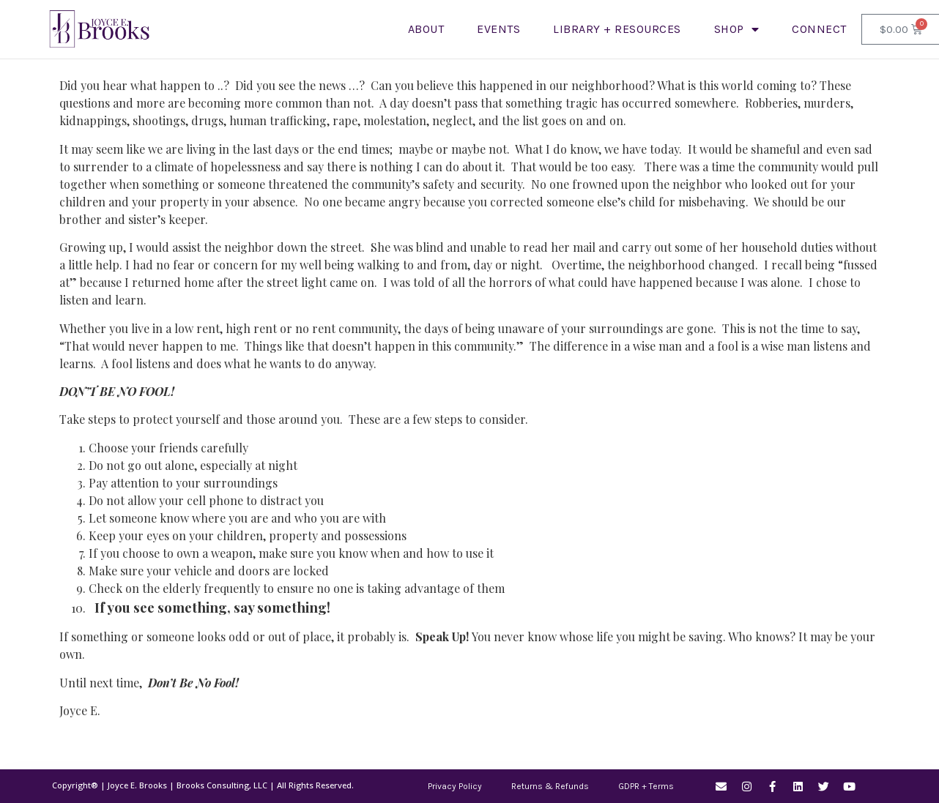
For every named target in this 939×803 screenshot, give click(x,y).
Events (498, 29)
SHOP (737, 29)
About (426, 29)
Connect (819, 29)
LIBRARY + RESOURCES (617, 29)
